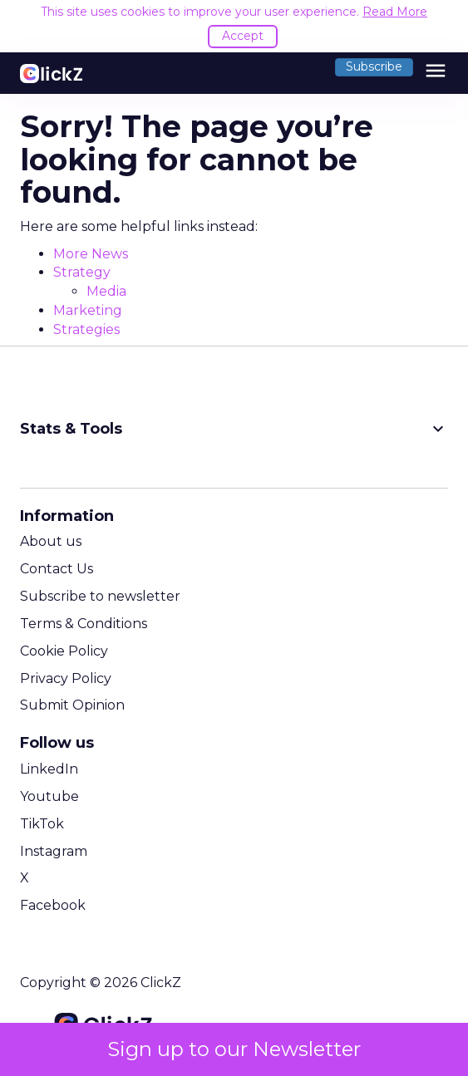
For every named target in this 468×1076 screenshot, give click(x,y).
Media (106, 291)
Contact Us (56, 569)
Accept (243, 35)
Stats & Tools (234, 429)
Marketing (87, 310)
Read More (394, 11)
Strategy (82, 272)
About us (50, 541)
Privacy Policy (65, 678)
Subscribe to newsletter (100, 596)
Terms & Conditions (83, 623)
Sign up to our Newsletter (234, 1049)
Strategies (86, 329)
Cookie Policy (64, 651)
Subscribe (374, 66)
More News (90, 254)
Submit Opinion (72, 705)
